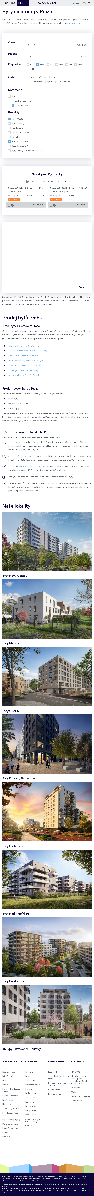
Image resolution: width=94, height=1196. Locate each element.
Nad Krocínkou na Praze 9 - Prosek (23, 375)
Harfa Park (6, 1104)
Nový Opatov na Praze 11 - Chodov (24, 366)
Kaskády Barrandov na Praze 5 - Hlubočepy (27, 351)
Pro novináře (30, 1102)
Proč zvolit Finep (32, 1076)
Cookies (28, 1126)
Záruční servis (30, 1080)
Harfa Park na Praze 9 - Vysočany (23, 356)
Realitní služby (54, 1090)
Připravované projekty (11, 1120)
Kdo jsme (29, 1072)
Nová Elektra (7, 1100)
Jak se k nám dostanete (80, 1096)
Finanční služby (54, 1072)
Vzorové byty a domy (11, 1109)
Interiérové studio (55, 1094)
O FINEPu (31, 1062)
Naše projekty (12, 1062)
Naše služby (56, 1062)
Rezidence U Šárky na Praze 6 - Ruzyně (25, 361)
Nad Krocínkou (8, 1072)
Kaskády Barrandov (10, 1096)
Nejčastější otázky (32, 1085)
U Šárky (5, 1080)
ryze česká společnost (24, 456)
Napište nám (76, 1101)
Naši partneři (30, 1110)
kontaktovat (74, 23)
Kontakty (76, 3)
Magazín (28, 1089)
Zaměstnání (30, 1098)
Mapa (73, 1092)
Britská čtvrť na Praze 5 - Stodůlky (23, 346)
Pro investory (30, 1106)
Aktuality (6, 1132)
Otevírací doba (77, 1088)
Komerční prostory (10, 1128)
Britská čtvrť (7, 1076)
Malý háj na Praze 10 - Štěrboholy (23, 370)
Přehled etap (7, 1137)
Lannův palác (30, 1115)
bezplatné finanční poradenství (35, 466)
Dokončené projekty (10, 1124)
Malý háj (5, 1085)
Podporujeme (30, 1093)
